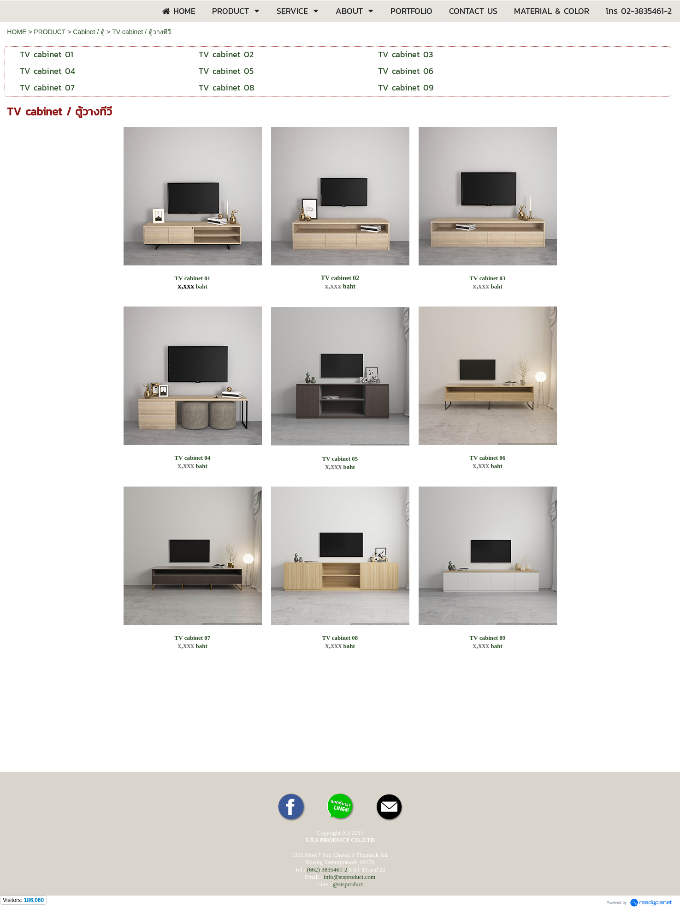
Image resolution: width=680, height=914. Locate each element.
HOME (16, 32)
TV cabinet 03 (488, 278)
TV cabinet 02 (340, 278)
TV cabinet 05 (340, 458)
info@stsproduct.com (349, 876)
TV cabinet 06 (488, 457)
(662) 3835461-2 (327, 869)
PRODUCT (49, 32)
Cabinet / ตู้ (89, 32)
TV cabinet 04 (193, 457)
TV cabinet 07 (193, 637)
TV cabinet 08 (340, 637)
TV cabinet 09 (488, 637)
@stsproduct (348, 884)
